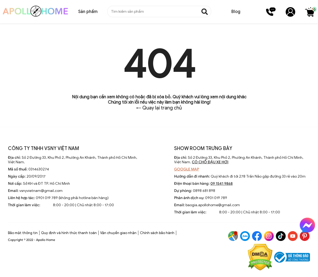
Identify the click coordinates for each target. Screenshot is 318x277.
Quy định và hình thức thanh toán (69, 233)
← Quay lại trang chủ (159, 108)
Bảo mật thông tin (23, 233)
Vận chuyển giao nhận (118, 233)
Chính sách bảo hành (157, 233)
